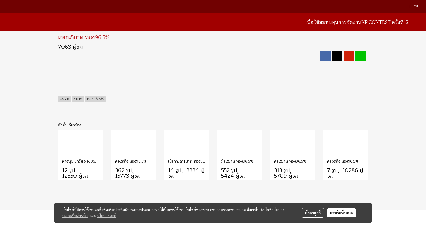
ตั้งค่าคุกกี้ (313, 212)
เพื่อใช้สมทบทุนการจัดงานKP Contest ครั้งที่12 (357, 22)
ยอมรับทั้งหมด (341, 212)
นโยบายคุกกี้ (106, 215)
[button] (417, 22)
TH (414, 6)
